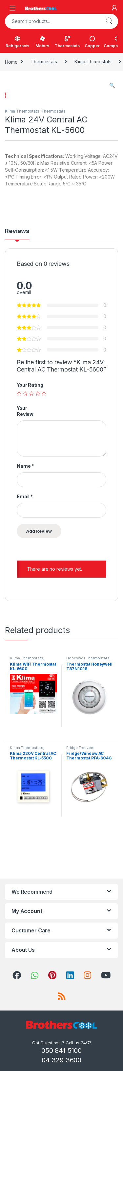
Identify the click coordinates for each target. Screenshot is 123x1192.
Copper (92, 42)
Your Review (25, 535)
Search (109, 21)
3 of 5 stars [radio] (31, 517)
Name (25, 590)
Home (11, 61)
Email (25, 620)
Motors (42, 42)
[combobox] (52, 21)
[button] (112, 85)
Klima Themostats (93, 61)
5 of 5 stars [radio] (44, 517)
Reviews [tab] (17, 355)
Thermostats (67, 42)
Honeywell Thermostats (87, 782)
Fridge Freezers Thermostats (80, 873)
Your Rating (30, 509)
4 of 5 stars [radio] (37, 517)
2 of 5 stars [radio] (25, 517)
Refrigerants (17, 42)
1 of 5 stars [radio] (19, 517)
